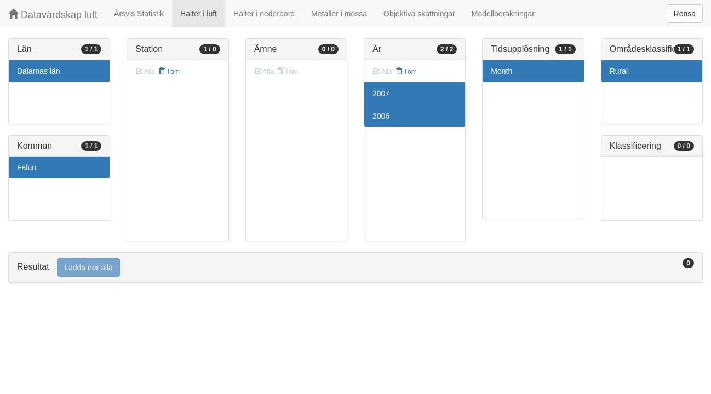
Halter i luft (198, 13)
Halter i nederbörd (264, 13)
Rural (619, 71)
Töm (169, 72)
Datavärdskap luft (53, 14)
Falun (26, 167)
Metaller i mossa (339, 13)
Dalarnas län (38, 71)
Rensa (685, 13)
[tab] (355, 268)
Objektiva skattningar (419, 13)
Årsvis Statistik (139, 13)
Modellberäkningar (503, 13)
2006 (380, 116)
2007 (380, 93)
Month (501, 71)
